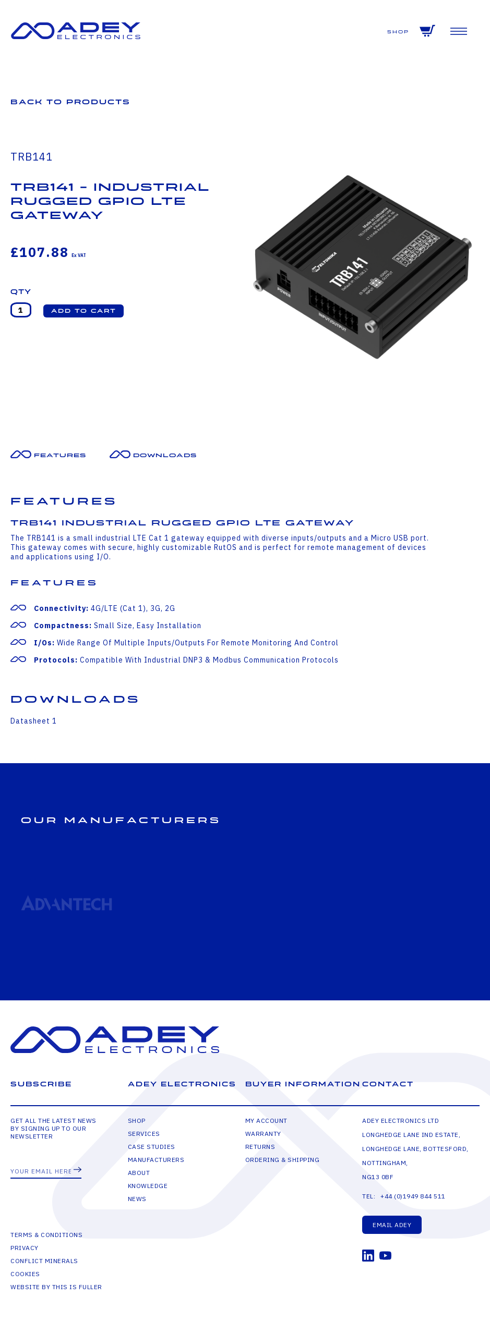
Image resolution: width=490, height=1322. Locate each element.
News (137, 1199)
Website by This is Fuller (56, 1287)
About (139, 1173)
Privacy (24, 1248)
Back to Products (70, 101)
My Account (266, 1120)
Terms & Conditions (46, 1235)
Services (144, 1133)
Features (60, 455)
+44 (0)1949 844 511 (413, 1196)
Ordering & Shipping (282, 1160)
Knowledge (148, 1186)
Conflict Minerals (44, 1261)
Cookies (25, 1274)
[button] (83, 310)
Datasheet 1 (33, 721)
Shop (398, 32)
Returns (260, 1146)
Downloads (165, 455)
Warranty (263, 1133)
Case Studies (151, 1146)
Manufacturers (156, 1160)
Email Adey (392, 1225)
